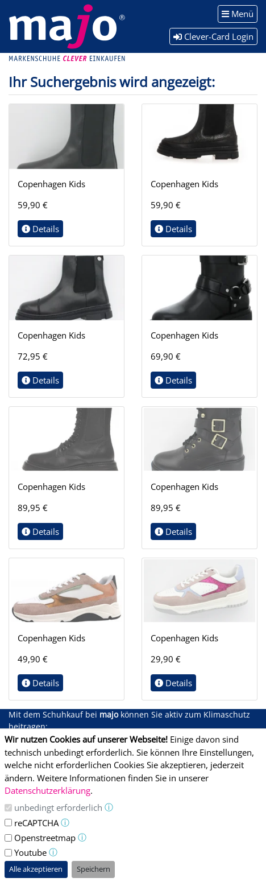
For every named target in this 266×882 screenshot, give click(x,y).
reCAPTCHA (36, 823)
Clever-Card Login (213, 36)
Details (40, 228)
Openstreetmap (45, 837)
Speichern (93, 869)
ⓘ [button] (109, 807)
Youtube (30, 852)
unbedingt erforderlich (58, 807)
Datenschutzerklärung (47, 790)
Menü (237, 13)
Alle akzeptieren (36, 869)
